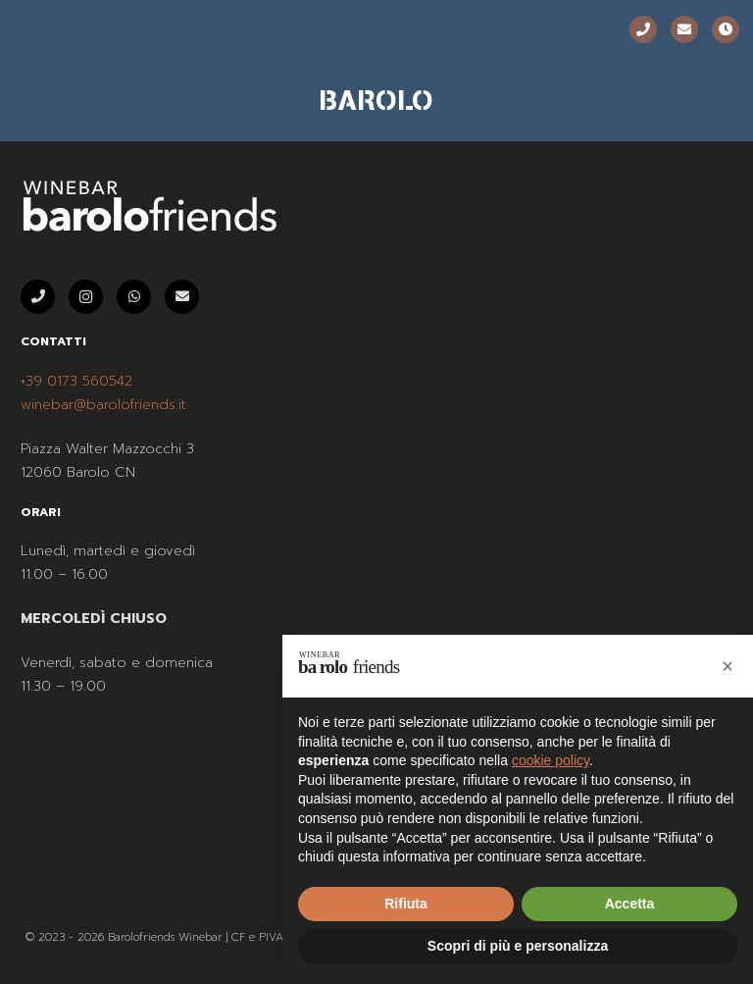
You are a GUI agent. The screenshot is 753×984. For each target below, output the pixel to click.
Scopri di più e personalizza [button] (517, 946)
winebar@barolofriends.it (103, 404)
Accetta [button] (630, 903)
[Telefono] (643, 29)
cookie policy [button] (550, 760)
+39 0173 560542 (76, 381)
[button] (727, 666)
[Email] (684, 29)
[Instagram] (86, 297)
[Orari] (725, 29)
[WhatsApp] (134, 297)
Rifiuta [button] (405, 903)
